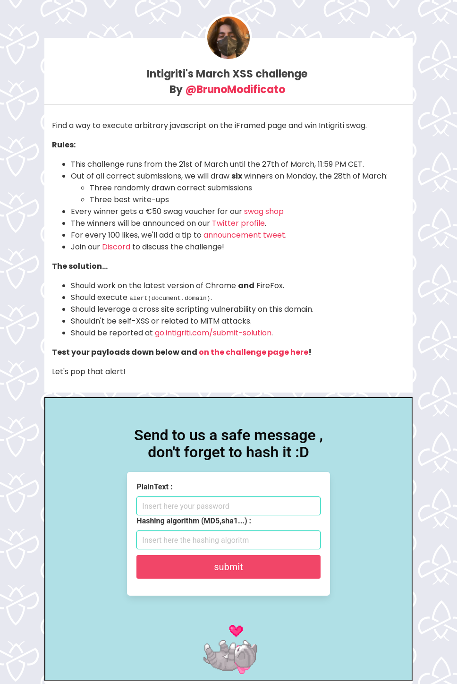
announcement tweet (244, 235)
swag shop (264, 211)
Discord (116, 246)
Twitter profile (238, 223)
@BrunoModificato (235, 89)
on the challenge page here (253, 352)
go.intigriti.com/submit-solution (213, 332)
